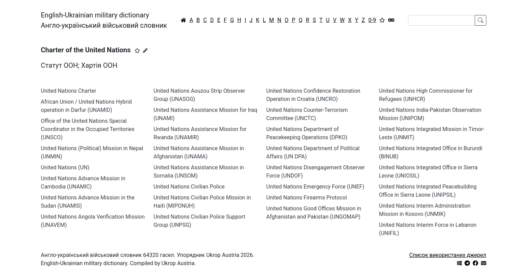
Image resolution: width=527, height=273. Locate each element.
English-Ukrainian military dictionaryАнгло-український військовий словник (104, 20)
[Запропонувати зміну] (145, 50)
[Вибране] (382, 20)
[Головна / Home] (183, 20)
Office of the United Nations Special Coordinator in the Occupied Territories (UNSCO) (88, 129)
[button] (137, 50)
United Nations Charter (68, 91)
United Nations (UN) (65, 167)
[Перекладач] (391, 20)
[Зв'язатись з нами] (483, 263)
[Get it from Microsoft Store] (459, 263)
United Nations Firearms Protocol (306, 197)
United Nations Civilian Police (189, 186)
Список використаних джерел (447, 255)
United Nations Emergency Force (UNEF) (315, 186)
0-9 (372, 20)
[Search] (441, 20)
